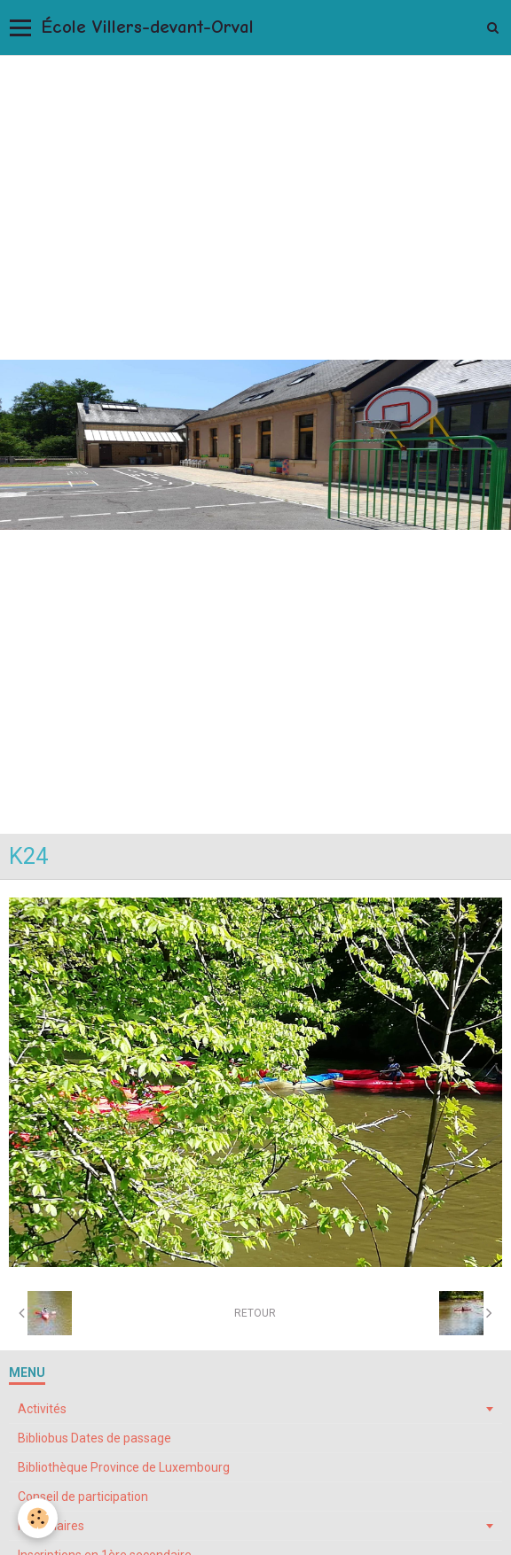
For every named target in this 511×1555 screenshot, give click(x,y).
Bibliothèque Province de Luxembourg (124, 1467)
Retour (255, 1313)
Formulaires (51, 1526)
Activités (42, 1409)
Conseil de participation (83, 1496)
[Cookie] (38, 1518)
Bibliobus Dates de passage (94, 1438)
